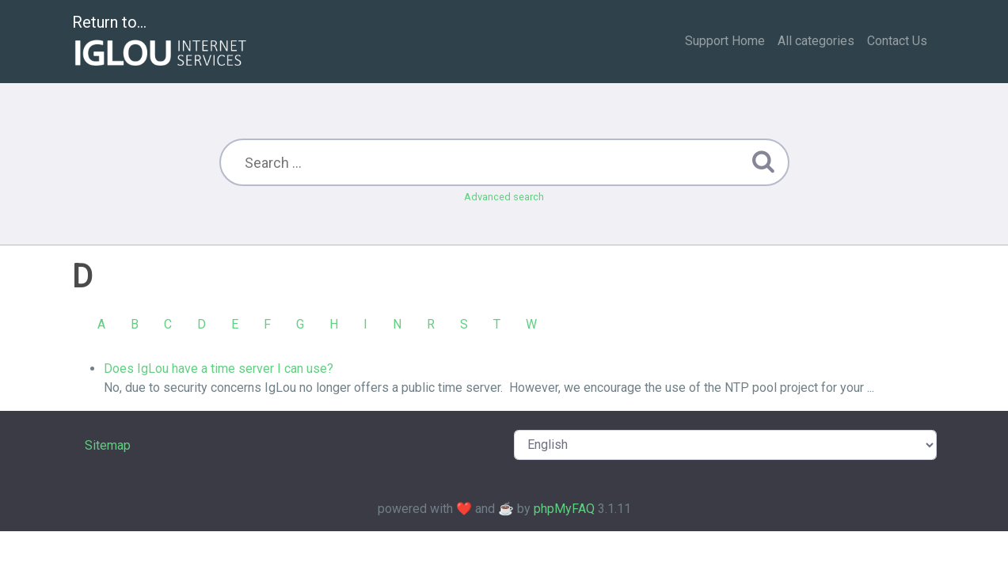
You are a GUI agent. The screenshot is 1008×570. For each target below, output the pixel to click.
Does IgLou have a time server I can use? (218, 368)
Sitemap (108, 445)
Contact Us (897, 40)
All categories (816, 40)
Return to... (161, 42)
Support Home (725, 40)
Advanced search (504, 197)
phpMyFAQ (564, 508)
